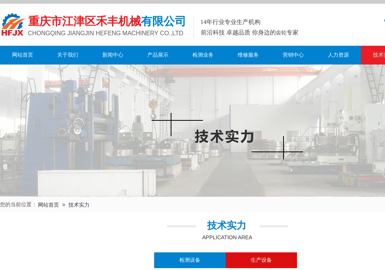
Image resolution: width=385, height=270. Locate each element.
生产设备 (261, 260)
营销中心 (293, 55)
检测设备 (189, 260)
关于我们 (67, 55)
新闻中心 (112, 55)
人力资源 (338, 55)
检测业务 (203, 55)
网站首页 (22, 55)
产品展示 (157, 55)
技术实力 (78, 205)
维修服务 (248, 55)
